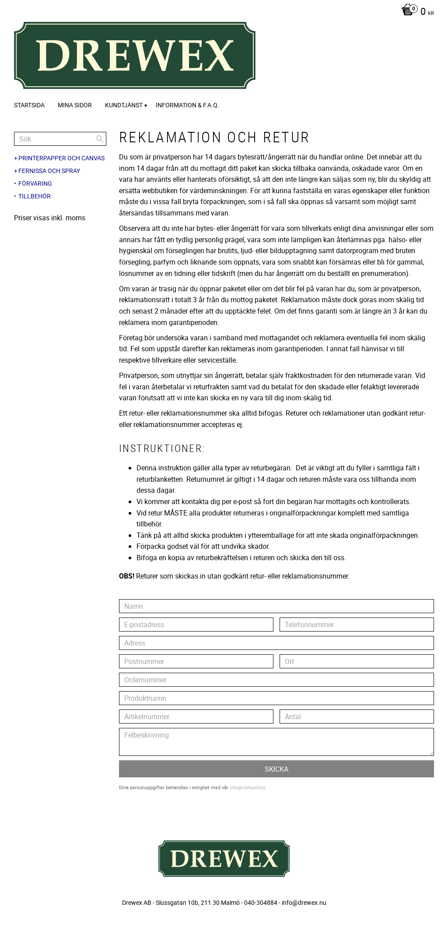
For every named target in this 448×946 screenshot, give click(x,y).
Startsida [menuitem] (29, 105)
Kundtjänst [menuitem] (124, 105)
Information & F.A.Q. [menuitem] (187, 105)
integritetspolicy (247, 787)
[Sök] (99, 138)
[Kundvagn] (415, 12)
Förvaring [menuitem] (35, 183)
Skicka (276, 769)
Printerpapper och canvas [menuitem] (61, 158)
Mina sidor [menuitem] (75, 105)
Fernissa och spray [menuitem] (49, 170)
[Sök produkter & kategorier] (60, 139)
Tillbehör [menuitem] (34, 196)
